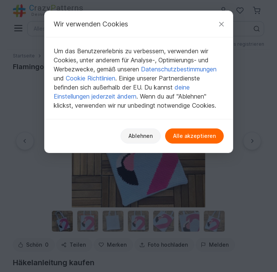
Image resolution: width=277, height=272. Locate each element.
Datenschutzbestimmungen (179, 69)
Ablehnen (140, 136)
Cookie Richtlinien (90, 78)
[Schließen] (221, 24)
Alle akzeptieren (194, 136)
